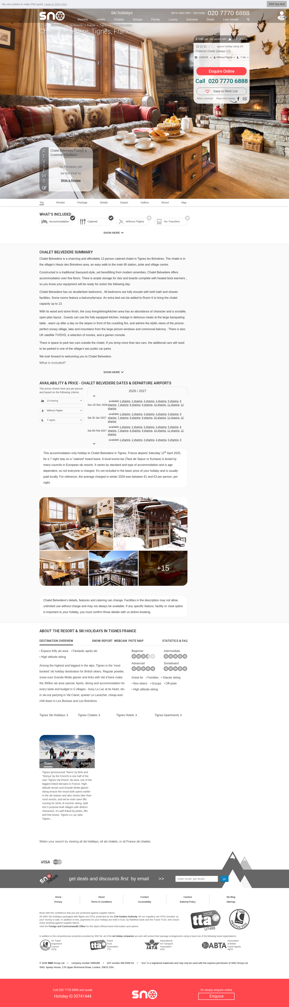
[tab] (56, 640)
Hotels (101, 19)
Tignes (104, 25)
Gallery (145, 202)
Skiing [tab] (67, 763)
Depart (124, 202)
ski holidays (90, 841)
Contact (144, 897)
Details (104, 202)
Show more (111, 372)
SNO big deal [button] (277, 4)
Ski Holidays (58, 25)
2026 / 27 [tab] (137, 391)
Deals (210, 19)
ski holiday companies (123, 936)
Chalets (119, 19)
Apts (167, 715)
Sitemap (231, 901)
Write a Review (71, 180)
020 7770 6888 (69, 990)
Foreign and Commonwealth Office (67, 926)
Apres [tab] (85, 763)
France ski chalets (138, 841)
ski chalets (111, 841)
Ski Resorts (76, 25)
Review (60, 202)
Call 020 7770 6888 (221, 80)
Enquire (216, 996)
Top (42, 202)
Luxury (173, 19)
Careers (187, 897)
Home (42, 25)
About (101, 897)
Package (82, 202)
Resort (165, 202)
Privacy (58, 901)
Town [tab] (48, 763)
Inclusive (192, 19)
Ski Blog (231, 897)
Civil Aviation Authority (125, 916)
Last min (230, 19)
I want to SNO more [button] (55, 4)
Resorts (83, 19)
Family (155, 19)
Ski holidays (122, 13)
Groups (137, 19)
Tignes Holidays (52, 715)
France (91, 25)
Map (183, 202)
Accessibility (144, 901)
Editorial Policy (188, 901)
